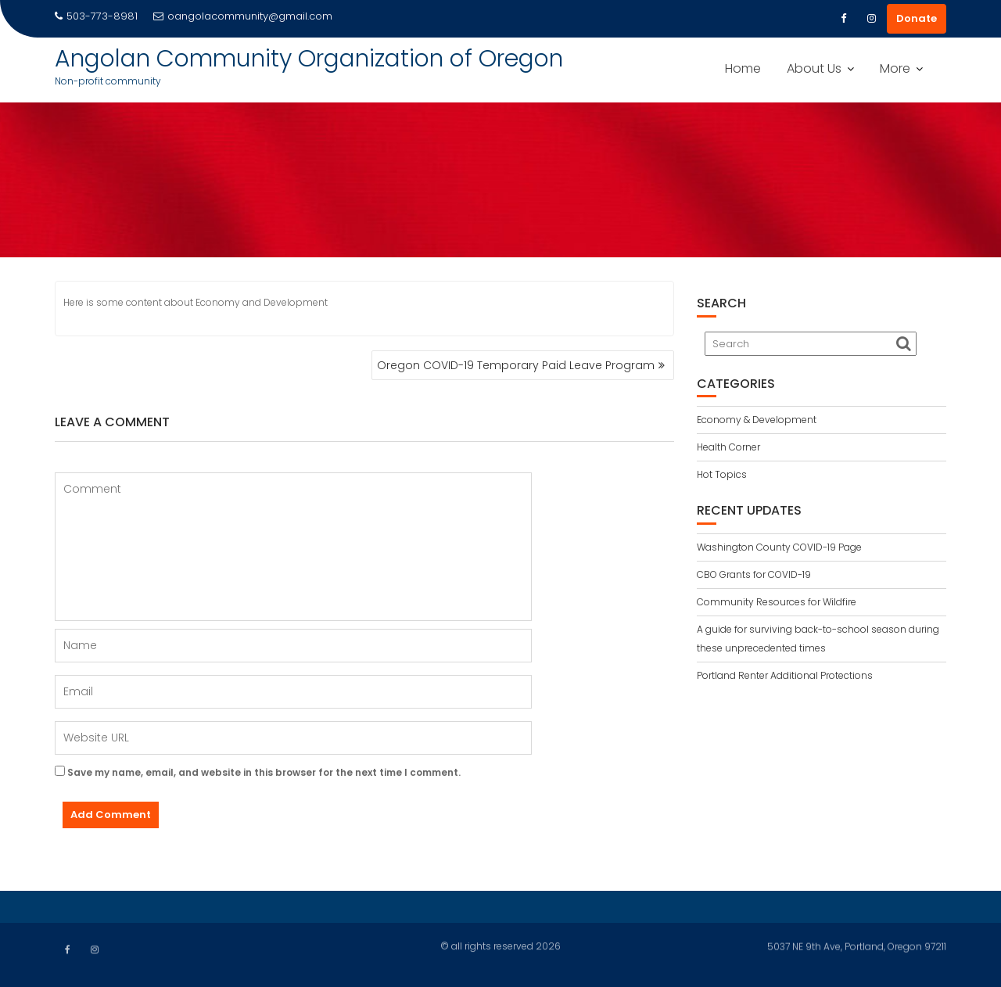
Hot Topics (722, 474)
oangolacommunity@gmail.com (242, 16)
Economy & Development (756, 419)
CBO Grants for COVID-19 (754, 574)
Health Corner (728, 447)
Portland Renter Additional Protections (785, 675)
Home (743, 68)
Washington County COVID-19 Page (779, 547)
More (895, 68)
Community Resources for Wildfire (776, 601)
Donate (916, 18)
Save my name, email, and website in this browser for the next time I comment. (264, 772)
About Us (814, 68)
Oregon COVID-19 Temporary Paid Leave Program (516, 365)
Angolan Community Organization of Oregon (309, 58)
